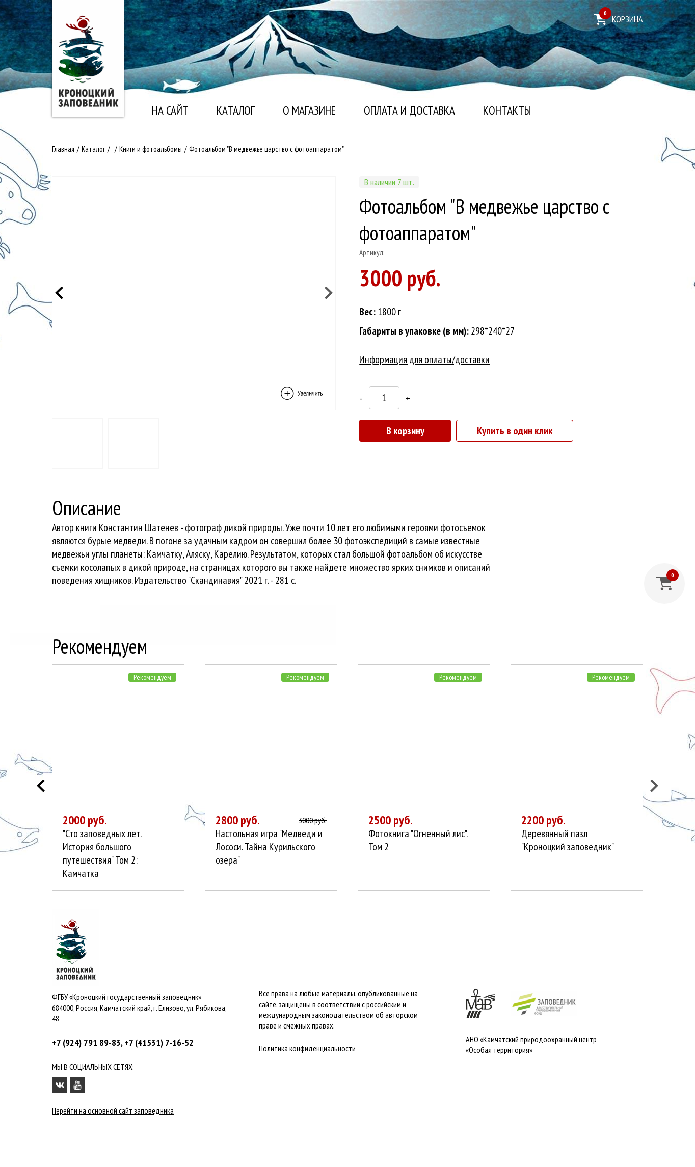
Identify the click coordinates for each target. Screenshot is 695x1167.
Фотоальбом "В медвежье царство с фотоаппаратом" (266, 149)
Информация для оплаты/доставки (424, 359)
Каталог (236, 110)
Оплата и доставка (409, 110)
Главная (63, 149)
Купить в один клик (514, 430)
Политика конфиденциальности (307, 1048)
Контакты (507, 110)
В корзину (405, 430)
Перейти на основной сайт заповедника (113, 1110)
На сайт (170, 110)
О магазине (309, 110)
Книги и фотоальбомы (150, 149)
